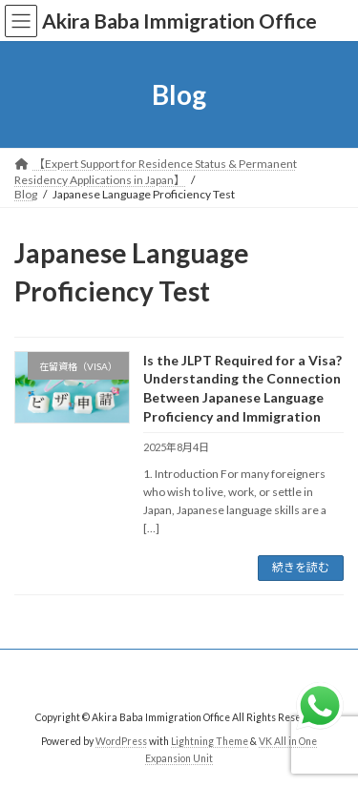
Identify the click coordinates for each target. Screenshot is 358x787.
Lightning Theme (209, 741)
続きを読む (300, 567)
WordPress (121, 741)
